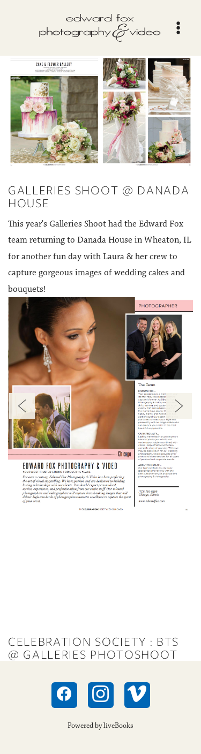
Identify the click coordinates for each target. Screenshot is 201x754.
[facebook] (64, 695)
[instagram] (101, 695)
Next (179, 406)
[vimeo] (137, 695)
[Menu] (178, 28)
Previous (22, 406)
